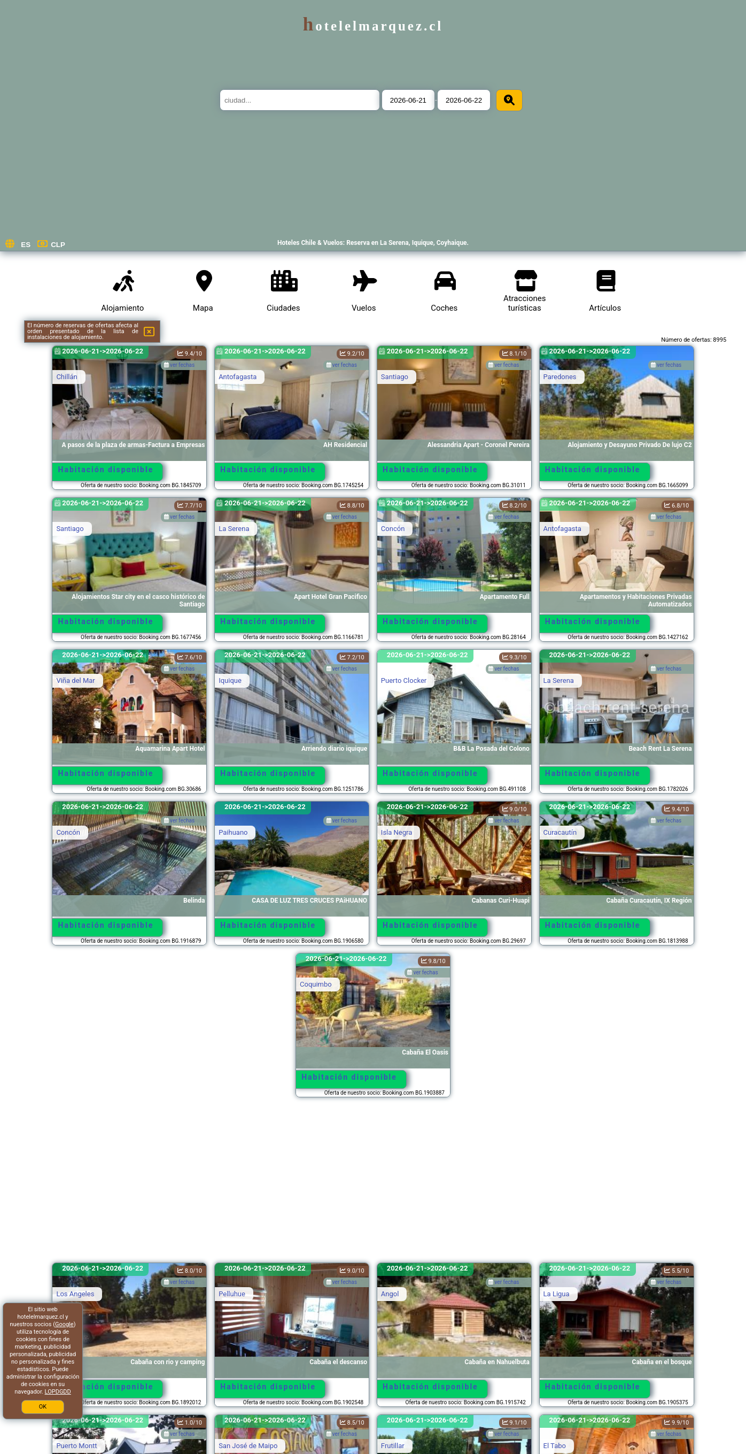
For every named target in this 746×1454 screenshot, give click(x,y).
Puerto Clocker (403, 680)
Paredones (560, 377)
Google (64, 1324)
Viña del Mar (75, 680)
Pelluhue (232, 1294)
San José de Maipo (248, 1446)
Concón (393, 529)
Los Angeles (75, 1294)
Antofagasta (238, 377)
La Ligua (556, 1294)
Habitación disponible (106, 469)
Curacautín (560, 832)
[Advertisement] (373, 1185)
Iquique (230, 680)
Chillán (66, 377)
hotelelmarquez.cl (373, 26)
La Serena (234, 529)
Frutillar (393, 1446)
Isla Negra (396, 832)
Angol (390, 1294)
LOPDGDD (58, 1391)
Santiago (394, 377)
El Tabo (554, 1446)
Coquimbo (316, 984)
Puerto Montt (76, 1446)
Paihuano (233, 832)
